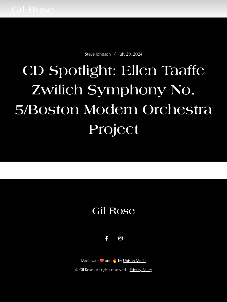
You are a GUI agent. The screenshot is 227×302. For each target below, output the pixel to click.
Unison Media (134, 261)
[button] (216, 10)
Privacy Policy (141, 270)
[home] (32, 10)
